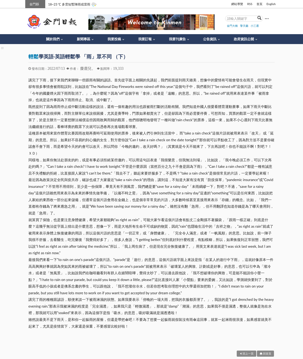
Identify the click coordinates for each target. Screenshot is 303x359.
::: (27, 3)
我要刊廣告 (177, 39)
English (271, 4)
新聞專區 (83, 39)
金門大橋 (232, 25)
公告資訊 (210, 39)
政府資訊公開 (244, 39)
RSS (249, 4)
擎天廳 (244, 25)
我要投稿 (114, 39)
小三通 (255, 25)
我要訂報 (145, 39)
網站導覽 (237, 4)
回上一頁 (248, 353)
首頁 (259, 4)
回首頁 (267, 353)
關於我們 (53, 39)
